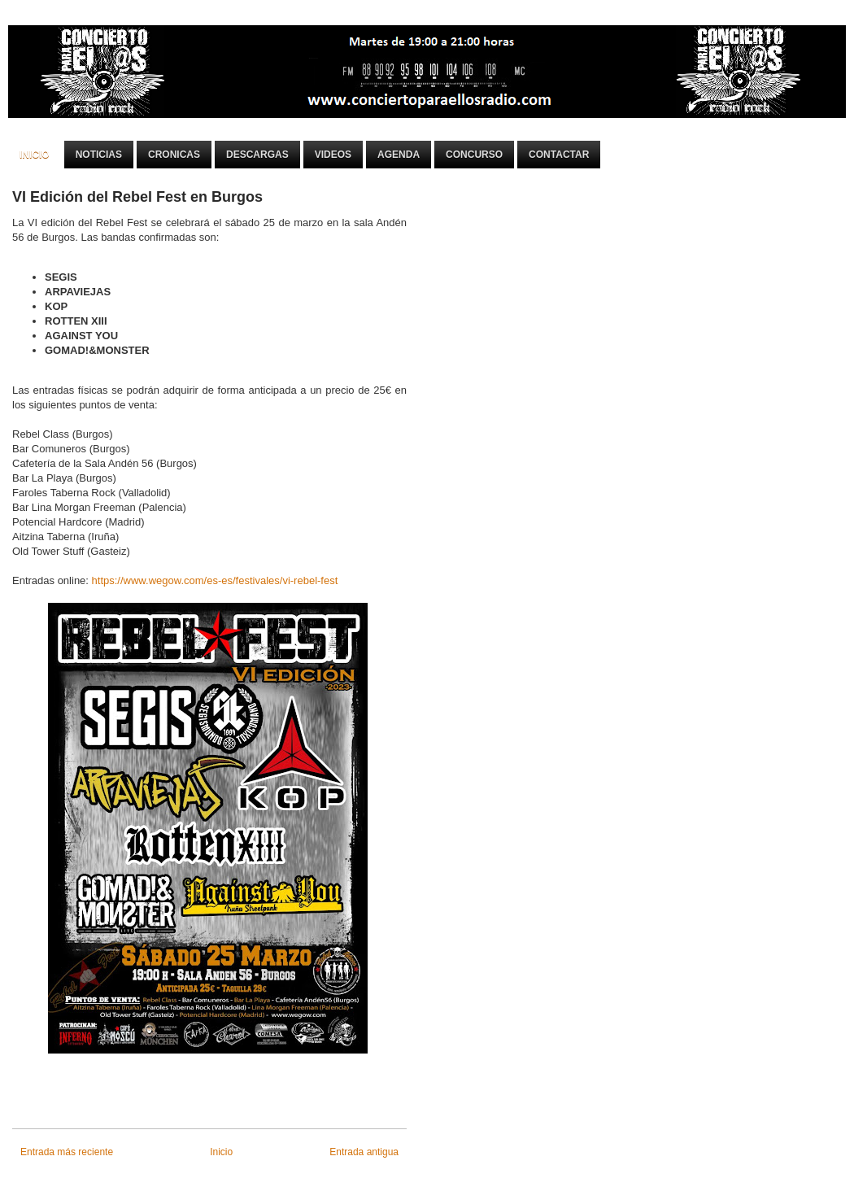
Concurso (474, 154)
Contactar (559, 154)
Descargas (257, 154)
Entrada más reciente (66, 1152)
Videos (333, 154)
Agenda (398, 154)
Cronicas (174, 154)
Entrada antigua (364, 1152)
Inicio (35, 154)
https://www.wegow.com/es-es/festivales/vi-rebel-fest (215, 580)
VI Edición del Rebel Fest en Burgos (137, 197)
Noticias (99, 154)
